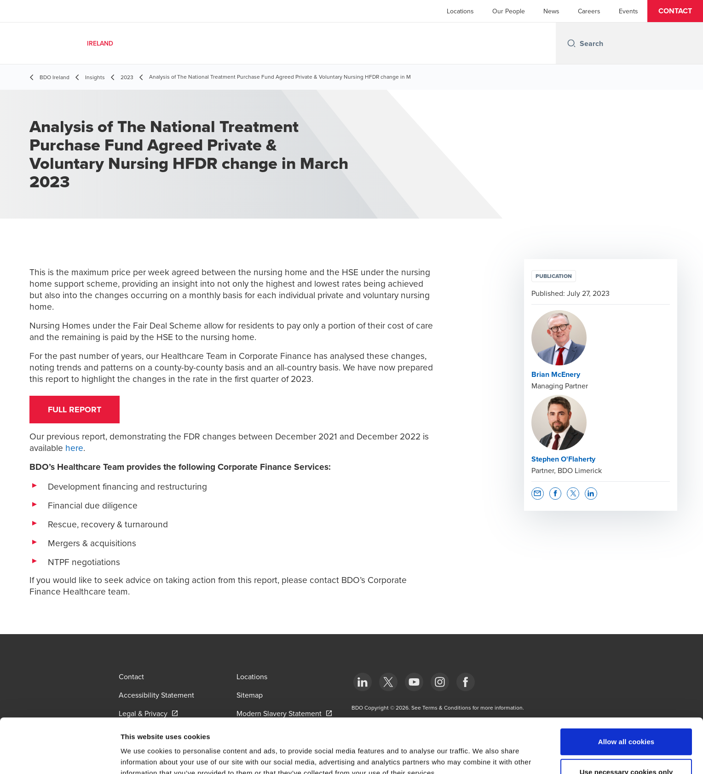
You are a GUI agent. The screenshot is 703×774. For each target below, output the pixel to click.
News (551, 11)
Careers (589, 11)
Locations (460, 11)
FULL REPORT (74, 410)
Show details (482, 756)
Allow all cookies (626, 690)
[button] (675, 11)
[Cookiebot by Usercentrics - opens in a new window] (59, 756)
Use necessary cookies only (626, 721)
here (74, 447)
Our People (508, 11)
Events (628, 11)
